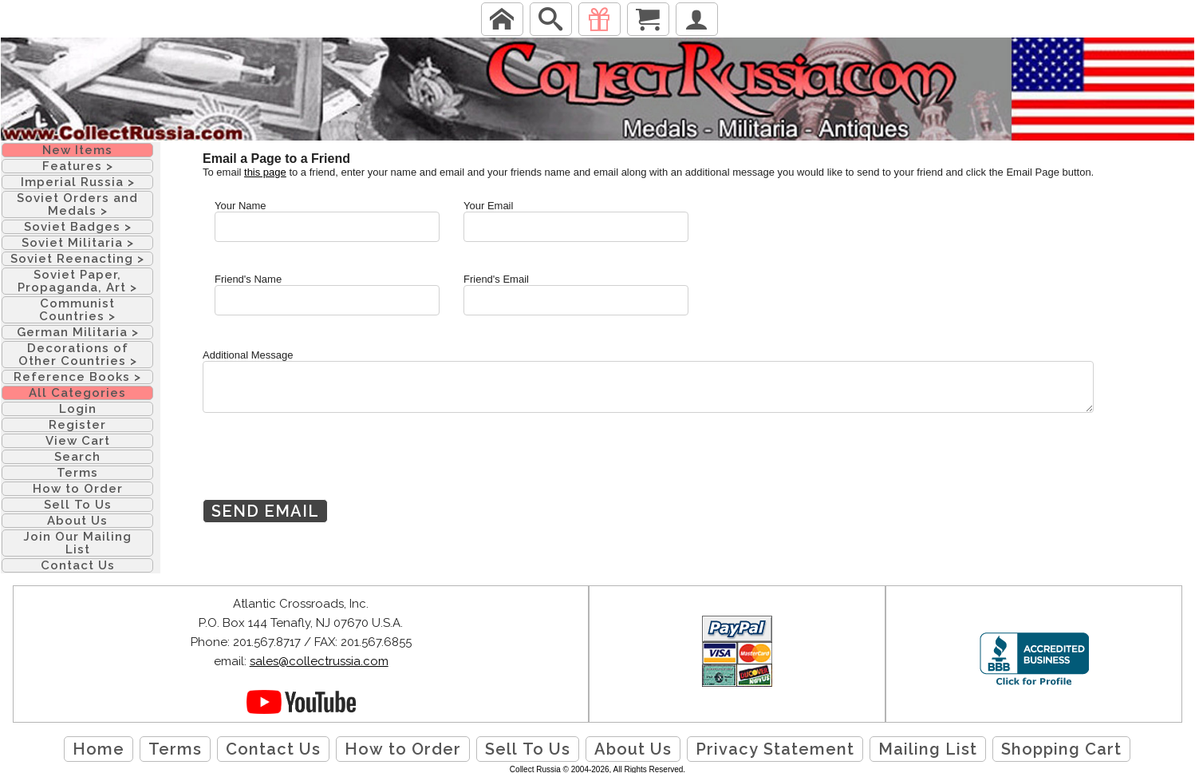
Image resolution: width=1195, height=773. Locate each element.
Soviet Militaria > (78, 243)
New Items (77, 150)
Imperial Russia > (78, 182)
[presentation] (324, 468)
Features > (77, 166)
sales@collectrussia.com (319, 661)
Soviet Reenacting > (77, 259)
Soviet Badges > (78, 227)
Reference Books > (77, 377)
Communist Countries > (77, 309)
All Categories (77, 393)
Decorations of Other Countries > (77, 354)
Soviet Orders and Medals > (77, 204)
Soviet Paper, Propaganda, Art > (77, 281)
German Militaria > (78, 332)
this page (265, 172)
